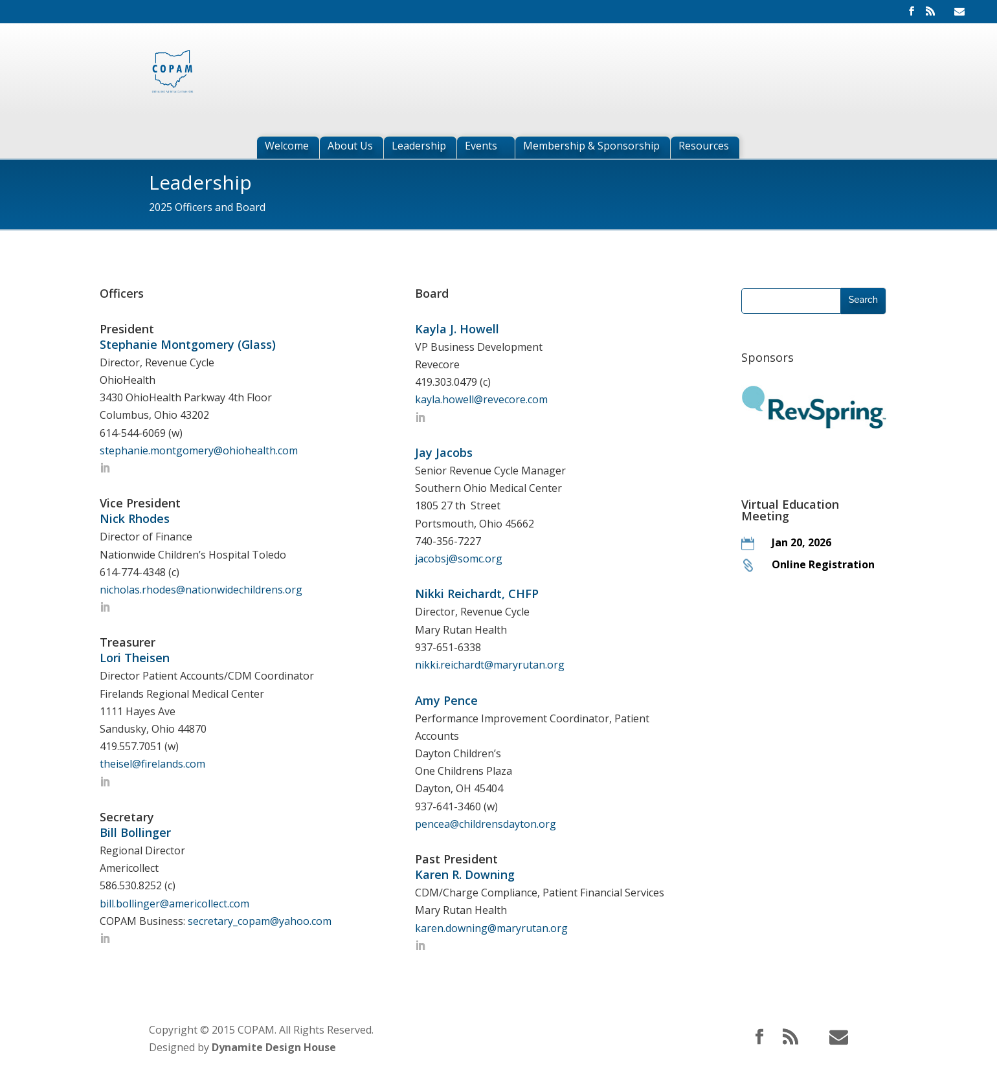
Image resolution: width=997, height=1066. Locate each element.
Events (481, 147)
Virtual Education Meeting (790, 510)
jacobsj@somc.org (458, 558)
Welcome (287, 147)
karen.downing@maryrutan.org (491, 928)
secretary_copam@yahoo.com (259, 921)
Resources (703, 147)
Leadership (419, 147)
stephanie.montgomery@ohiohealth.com (199, 450)
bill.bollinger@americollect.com (174, 903)
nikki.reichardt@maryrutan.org (490, 665)
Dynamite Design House (274, 1047)
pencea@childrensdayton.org (485, 824)
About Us (350, 147)
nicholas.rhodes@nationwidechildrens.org (201, 590)
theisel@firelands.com (152, 764)
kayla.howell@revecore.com (481, 399)
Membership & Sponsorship (591, 147)
